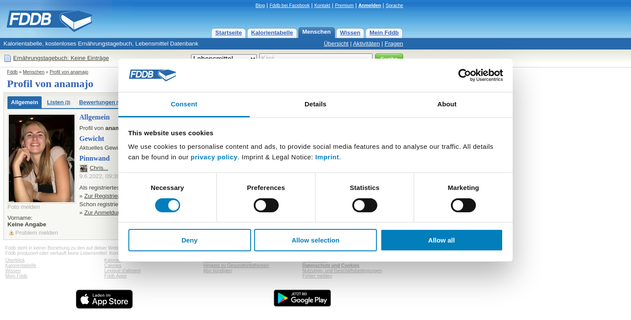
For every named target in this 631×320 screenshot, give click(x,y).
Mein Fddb (384, 32)
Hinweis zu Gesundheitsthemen (236, 265)
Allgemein (24, 102)
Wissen (350, 32)
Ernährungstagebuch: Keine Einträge (61, 58)
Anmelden (369, 5)
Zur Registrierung (106, 196)
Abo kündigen (217, 270)
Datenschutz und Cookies (330, 265)
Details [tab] (315, 104)
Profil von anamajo (69, 71)
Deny (189, 240)
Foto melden (23, 207)
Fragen (394, 43)
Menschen (316, 31)
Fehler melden (317, 275)
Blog (260, 5)
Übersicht (336, 43)
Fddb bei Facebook (289, 5)
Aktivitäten (366, 43)
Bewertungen (100, 102)
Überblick (15, 260)
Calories (112, 265)
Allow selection (315, 240)
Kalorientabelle (272, 32)
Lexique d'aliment (122, 270)
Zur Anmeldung (104, 212)
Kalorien (112, 260)
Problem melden (36, 232)
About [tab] (447, 104)
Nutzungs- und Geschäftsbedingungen (342, 270)
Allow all (441, 240)
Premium (344, 5)
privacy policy (214, 157)
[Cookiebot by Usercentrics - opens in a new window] (464, 75)
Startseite (228, 32)
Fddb (12, 71)
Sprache (394, 5)
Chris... (99, 168)
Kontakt (322, 5)
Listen (58, 102)
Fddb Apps (115, 275)
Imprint (327, 157)
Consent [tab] (184, 104)
